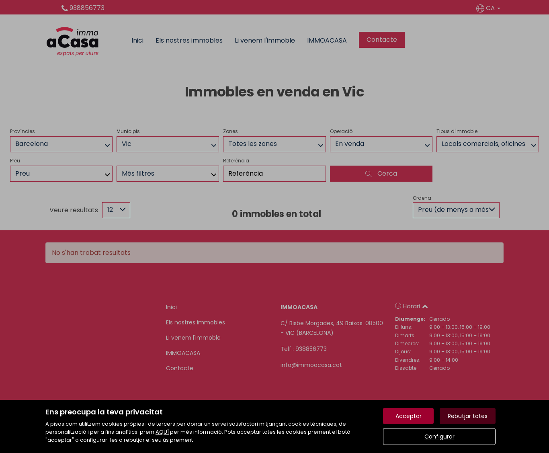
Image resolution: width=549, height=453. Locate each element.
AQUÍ (162, 432)
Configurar (439, 437)
